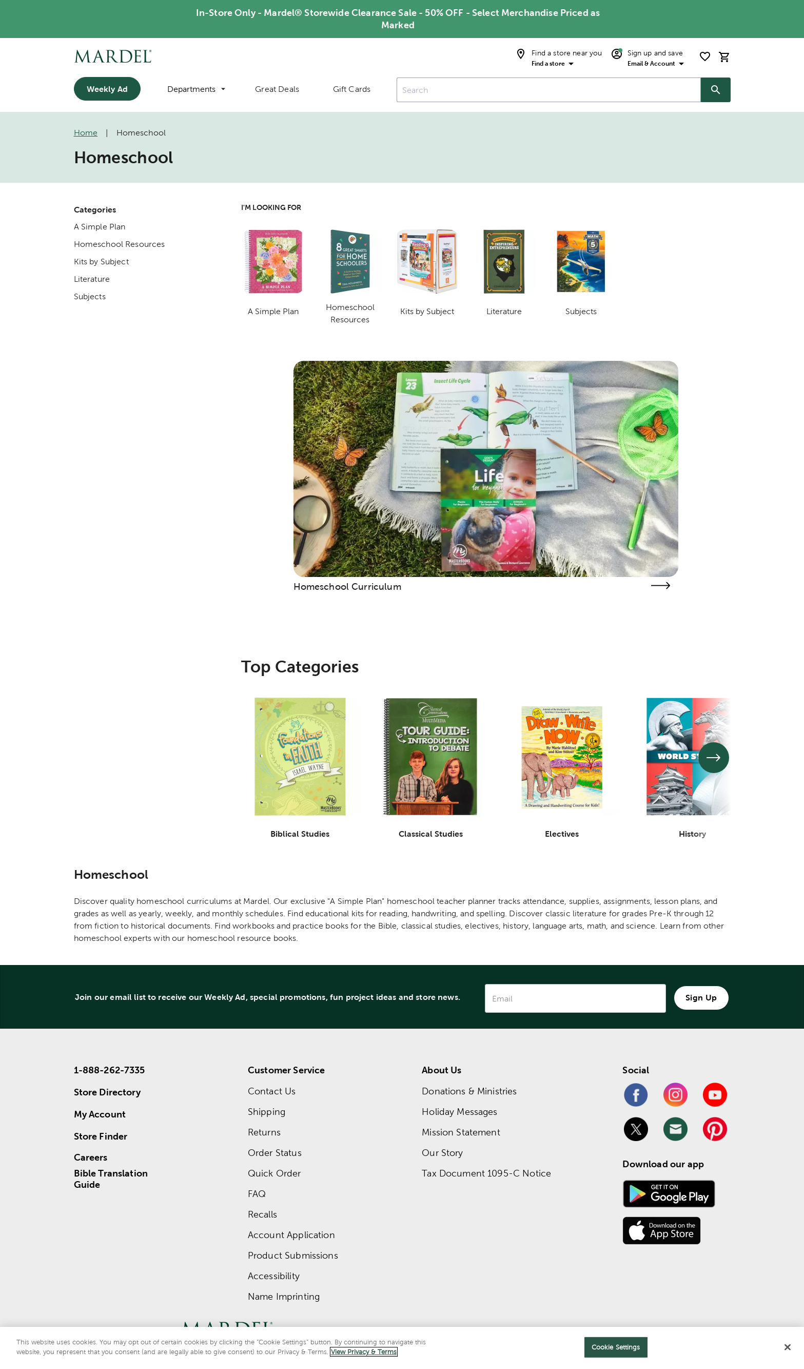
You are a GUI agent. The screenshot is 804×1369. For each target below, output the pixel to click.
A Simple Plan (100, 226)
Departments (196, 89)
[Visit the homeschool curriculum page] (660, 585)
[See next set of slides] (713, 757)
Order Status (275, 1152)
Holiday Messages (459, 1111)
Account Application (291, 1234)
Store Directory (107, 1092)
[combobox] (549, 90)
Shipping (266, 1111)
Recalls (262, 1214)
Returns (264, 1132)
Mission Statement (461, 1132)
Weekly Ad (107, 88)
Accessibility (274, 1275)
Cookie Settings (616, 1347)
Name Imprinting (284, 1296)
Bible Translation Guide (111, 1179)
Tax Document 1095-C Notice (486, 1173)
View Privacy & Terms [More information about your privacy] (364, 1352)
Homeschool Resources (119, 244)
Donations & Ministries (469, 1091)
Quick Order (274, 1173)
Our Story (442, 1152)
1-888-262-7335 (109, 1070)
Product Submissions (293, 1255)
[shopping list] (705, 56)
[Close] (787, 1347)
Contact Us (272, 1091)
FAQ (257, 1193)
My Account (100, 1114)
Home (86, 132)
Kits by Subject (101, 261)
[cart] (724, 57)
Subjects (90, 296)
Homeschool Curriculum (347, 586)
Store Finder (101, 1136)
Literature (92, 279)
